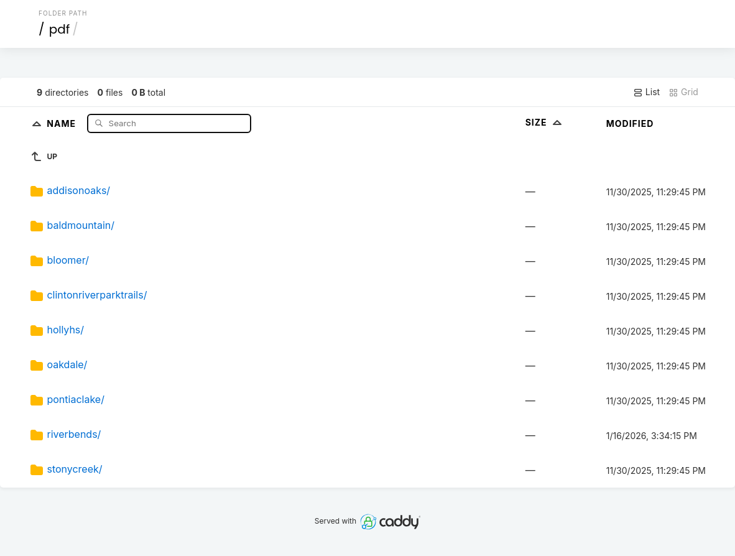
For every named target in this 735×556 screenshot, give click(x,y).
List (646, 92)
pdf (59, 29)
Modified (630, 123)
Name (62, 123)
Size (545, 122)
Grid (683, 92)
